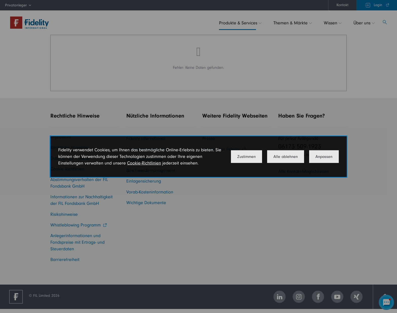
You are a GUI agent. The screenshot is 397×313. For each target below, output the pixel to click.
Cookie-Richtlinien (144, 163)
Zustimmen (246, 156)
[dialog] (198, 156)
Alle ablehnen (285, 156)
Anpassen (323, 156)
